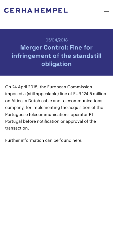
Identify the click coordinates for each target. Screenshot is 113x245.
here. (77, 140)
